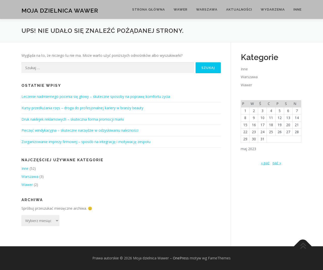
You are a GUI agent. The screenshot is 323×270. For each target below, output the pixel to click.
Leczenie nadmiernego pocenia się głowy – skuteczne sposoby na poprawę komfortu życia (95, 96)
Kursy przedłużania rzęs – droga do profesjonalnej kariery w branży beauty (82, 107)
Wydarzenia (273, 9)
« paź (265, 162)
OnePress (181, 258)
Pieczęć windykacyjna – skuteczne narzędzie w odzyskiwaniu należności (79, 130)
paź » (277, 162)
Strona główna (148, 9)
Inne (297, 9)
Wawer (180, 9)
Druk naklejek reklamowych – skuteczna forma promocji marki (72, 119)
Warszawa (207, 9)
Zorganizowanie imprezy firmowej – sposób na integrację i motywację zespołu (85, 141)
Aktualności (239, 9)
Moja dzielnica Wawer (59, 10)
